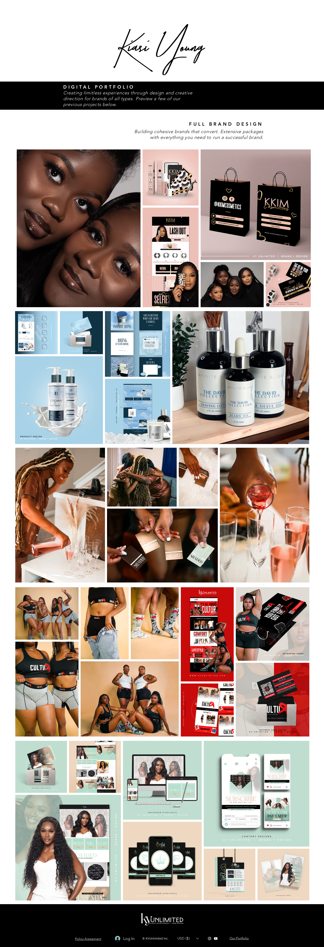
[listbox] (188, 938)
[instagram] (209, 938)
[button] (188, 938)
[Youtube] (216, 938)
